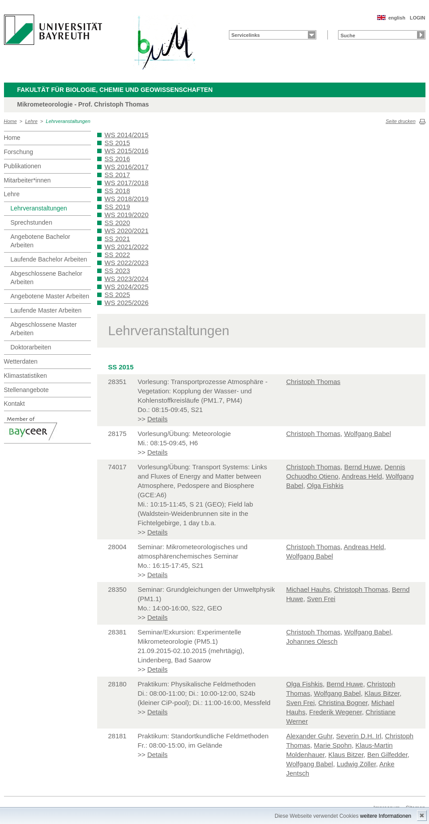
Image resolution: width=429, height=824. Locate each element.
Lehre (31, 121)
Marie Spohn (333, 745)
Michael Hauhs (308, 589)
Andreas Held (362, 476)
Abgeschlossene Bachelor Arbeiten (47, 278)
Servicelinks (246, 35)
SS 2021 (117, 238)
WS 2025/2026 (127, 302)
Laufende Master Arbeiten (46, 310)
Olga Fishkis (325, 485)
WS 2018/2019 (127, 198)
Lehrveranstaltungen (68, 121)
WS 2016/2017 (127, 166)
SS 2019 (117, 206)
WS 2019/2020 (127, 214)
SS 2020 (117, 222)
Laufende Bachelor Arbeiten (49, 259)
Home (10, 121)
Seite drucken (400, 121)
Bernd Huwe (362, 467)
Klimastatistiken (25, 375)
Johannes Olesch (312, 641)
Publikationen (22, 166)
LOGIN (417, 17)
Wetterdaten (21, 361)
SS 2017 (117, 174)
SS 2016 (117, 158)
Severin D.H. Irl (359, 736)
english (396, 17)
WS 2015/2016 (127, 150)
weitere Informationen (385, 816)
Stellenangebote (26, 389)
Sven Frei (321, 598)
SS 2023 (117, 270)
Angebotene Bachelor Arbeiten (41, 241)
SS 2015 (117, 143)
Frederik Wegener (335, 712)
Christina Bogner (343, 702)
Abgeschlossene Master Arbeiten (44, 329)
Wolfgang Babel (367, 433)
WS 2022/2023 (127, 262)
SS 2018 (117, 190)
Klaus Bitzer (382, 693)
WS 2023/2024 (127, 278)
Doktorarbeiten (31, 347)
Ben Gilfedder (387, 754)
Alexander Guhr (309, 736)
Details (157, 419)
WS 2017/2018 (127, 182)
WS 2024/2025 (127, 286)
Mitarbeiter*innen (27, 180)
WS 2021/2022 (127, 246)
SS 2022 (117, 254)
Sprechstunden (31, 222)
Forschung (18, 151)
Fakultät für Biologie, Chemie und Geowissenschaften (115, 89)
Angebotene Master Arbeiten (50, 296)
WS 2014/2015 (127, 135)
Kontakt (14, 403)
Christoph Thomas (313, 381)
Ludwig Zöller (356, 764)
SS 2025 (117, 294)
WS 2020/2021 (127, 230)
